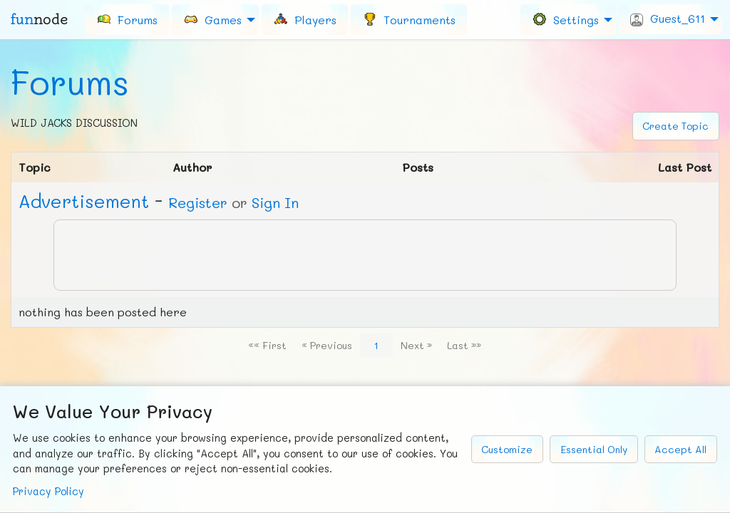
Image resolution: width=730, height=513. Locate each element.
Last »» (464, 345)
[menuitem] (127, 19)
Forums (70, 82)
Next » (416, 345)
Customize (507, 449)
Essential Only (593, 449)
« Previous (327, 345)
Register (197, 202)
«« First (267, 345)
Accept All (680, 449)
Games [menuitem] (212, 18)
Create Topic (675, 126)
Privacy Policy (48, 491)
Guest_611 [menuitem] (667, 18)
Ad (84, 201)
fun (39, 19)
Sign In (275, 202)
